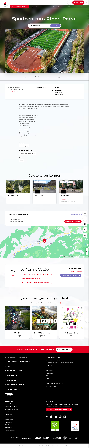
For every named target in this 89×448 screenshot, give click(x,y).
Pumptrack (39, 195)
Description (38, 77)
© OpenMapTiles (67, 256)
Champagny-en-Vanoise (11, 409)
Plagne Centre (9, 419)
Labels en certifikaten (14, 384)
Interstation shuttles (30, 274)
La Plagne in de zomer (48, 7)
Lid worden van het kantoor (53, 360)
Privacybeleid (39, 446)
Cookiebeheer (66, 446)
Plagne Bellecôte (9, 417)
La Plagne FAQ (11, 375)
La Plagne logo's (50, 370)
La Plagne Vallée (40, 182)
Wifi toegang (49, 373)
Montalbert (8, 411)
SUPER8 (17, 333)
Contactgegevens (25, 77)
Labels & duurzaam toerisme (53, 381)
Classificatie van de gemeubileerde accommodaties (59, 362)
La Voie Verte (13, 195)
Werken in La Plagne (13, 371)
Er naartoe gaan (73, 221)
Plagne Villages (9, 427)
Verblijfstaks (49, 365)
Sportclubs (10, 380)
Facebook (57, 90)
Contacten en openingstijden (60, 409)
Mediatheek (49, 368)
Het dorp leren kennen (71, 275)
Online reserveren (19, 7)
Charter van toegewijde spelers (54, 383)
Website (56, 87)
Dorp (67, 77)
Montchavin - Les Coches (11, 406)
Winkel (8, 366)
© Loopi (87, 256)
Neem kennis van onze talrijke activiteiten (30, 7)
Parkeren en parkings (30, 278)
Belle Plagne (8, 425)
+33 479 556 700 (76, 271)
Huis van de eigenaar (51, 375)
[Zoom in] (87, 249)
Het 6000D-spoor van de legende (44, 333)
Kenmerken (49, 77)
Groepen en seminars (51, 386)
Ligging (59, 77)
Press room (49, 378)
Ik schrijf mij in (64, 349)
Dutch (69, 2)
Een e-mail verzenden (57, 94)
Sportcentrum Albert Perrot (80, 7)
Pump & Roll (65, 195)
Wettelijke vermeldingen (25, 446)
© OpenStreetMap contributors (78, 256)
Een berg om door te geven (16, 357)
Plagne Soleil (8, 422)
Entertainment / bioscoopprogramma (36, 282)
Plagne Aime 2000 (10, 430)
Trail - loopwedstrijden (66, 7)
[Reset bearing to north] (87, 254)
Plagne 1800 (8, 414)
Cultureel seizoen (71, 333)
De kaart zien (14, 91)
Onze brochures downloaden (17, 361)
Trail (57, 7)
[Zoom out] (87, 251)
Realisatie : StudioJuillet (52, 446)
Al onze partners (12, 389)
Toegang (46, 274)
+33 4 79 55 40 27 (39, 87)
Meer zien (55, 25)
